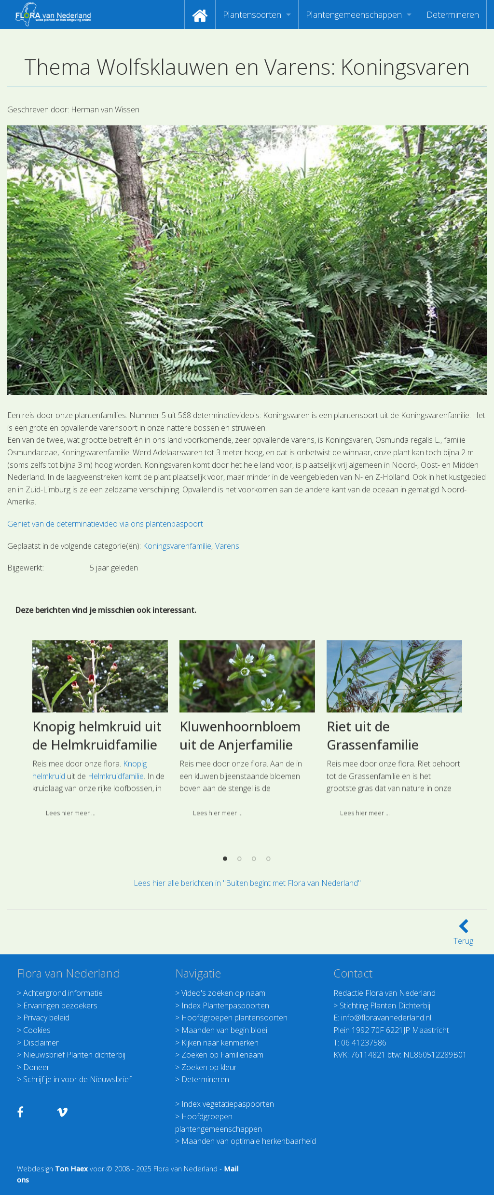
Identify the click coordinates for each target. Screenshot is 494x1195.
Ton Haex (71, 1168)
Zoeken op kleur (209, 1067)
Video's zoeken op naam (223, 993)
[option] (100, 791)
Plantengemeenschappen (354, 14)
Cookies (37, 1030)
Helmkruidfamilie (116, 834)
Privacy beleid (46, 1017)
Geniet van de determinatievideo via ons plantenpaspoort (105, 523)
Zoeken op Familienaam (222, 1054)
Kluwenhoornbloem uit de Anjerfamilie (240, 794)
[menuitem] (200, 14)
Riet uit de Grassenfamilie (373, 794)
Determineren (452, 14)
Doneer (36, 1067)
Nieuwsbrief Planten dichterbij (74, 1054)
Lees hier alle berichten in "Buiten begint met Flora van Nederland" (247, 883)
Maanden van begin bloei (224, 1030)
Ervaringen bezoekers (60, 1005)
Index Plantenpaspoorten (225, 1005)
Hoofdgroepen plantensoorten (234, 1017)
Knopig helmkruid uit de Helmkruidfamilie (97, 794)
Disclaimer (41, 1042)
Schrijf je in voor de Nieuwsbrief (77, 1079)
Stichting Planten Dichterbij (385, 1005)
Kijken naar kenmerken (220, 1042)
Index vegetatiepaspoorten (227, 1104)
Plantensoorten (252, 14)
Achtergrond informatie (63, 993)
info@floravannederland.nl (386, 1017)
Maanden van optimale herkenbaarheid (248, 1141)
